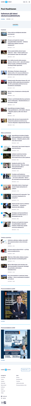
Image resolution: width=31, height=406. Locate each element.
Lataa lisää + (15, 24)
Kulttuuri (3, 387)
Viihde (2, 393)
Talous (2, 379)
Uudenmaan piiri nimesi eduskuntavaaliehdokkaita (10, 15)
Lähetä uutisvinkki (20, 383)
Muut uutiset (3, 385)
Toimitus (18, 381)
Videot (2, 389)
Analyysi (2, 381)
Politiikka (3, 19)
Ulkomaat (3, 383)
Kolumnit (3, 391)
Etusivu (17, 377)
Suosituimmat (19, 379)
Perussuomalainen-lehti (21, 385)
